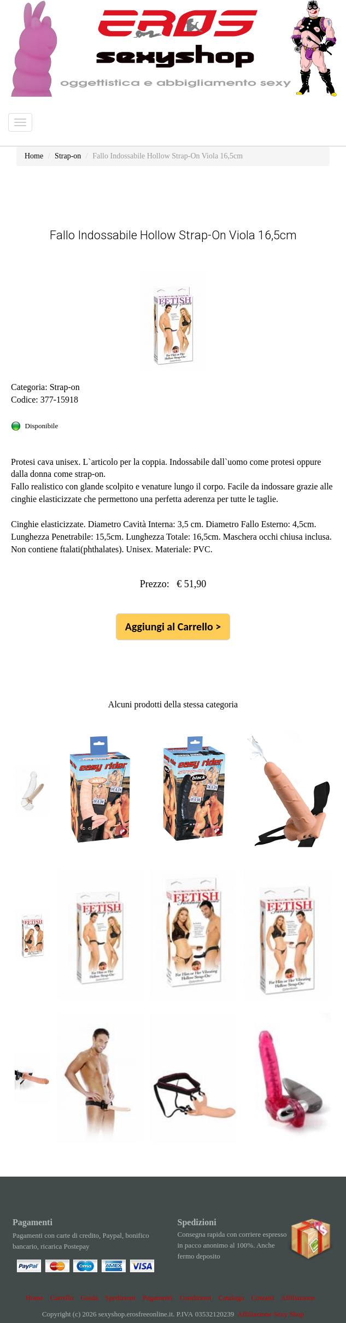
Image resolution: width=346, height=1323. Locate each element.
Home (34, 1298)
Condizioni (196, 1298)
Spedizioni (120, 1298)
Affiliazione (298, 1298)
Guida (89, 1298)
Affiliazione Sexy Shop (270, 1314)
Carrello (62, 1298)
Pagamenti (158, 1298)
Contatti (262, 1298)
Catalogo (231, 1298)
